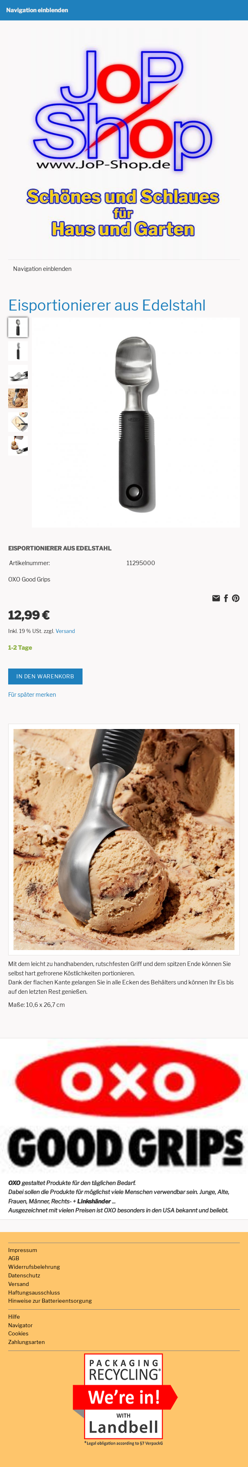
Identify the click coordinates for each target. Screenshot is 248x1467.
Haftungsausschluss (34, 1292)
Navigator (20, 1325)
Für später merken (32, 694)
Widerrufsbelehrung (34, 1266)
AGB (13, 1258)
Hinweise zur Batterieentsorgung (50, 1300)
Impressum (22, 1250)
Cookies (18, 1333)
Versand (65, 631)
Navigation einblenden (37, 10)
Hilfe (14, 1316)
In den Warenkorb (45, 676)
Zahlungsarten (26, 1342)
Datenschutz (24, 1275)
